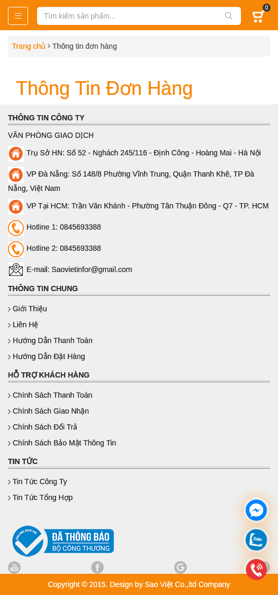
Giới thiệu (27, 308)
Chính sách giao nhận (48, 411)
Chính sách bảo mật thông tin (62, 443)
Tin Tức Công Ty (37, 481)
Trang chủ (27, 46)
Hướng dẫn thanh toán (50, 340)
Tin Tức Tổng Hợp (40, 497)
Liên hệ (23, 324)
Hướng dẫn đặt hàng (46, 356)
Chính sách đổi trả (43, 427)
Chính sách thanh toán (50, 395)
